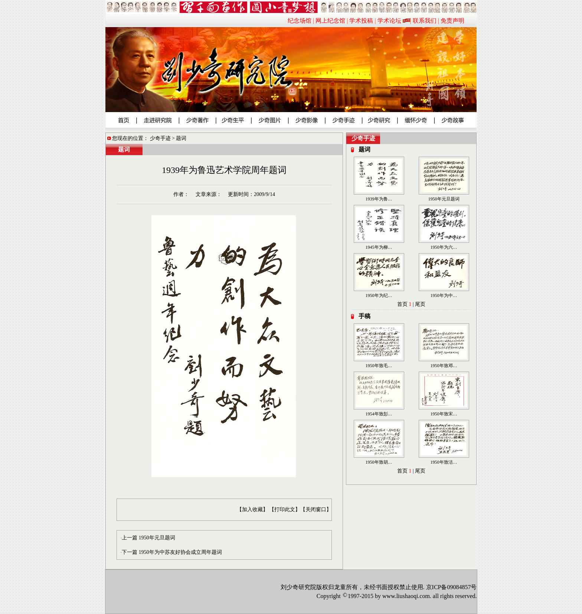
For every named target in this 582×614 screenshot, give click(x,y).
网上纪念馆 (330, 20)
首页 (402, 304)
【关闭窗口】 (315, 509)
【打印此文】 (284, 509)
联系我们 (424, 20)
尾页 (420, 304)
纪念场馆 (299, 20)
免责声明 (452, 20)
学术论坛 (389, 20)
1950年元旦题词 (157, 537)
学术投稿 (361, 20)
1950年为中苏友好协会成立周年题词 (180, 552)
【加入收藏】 (252, 509)
